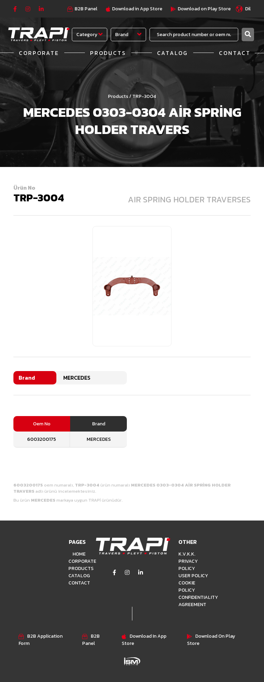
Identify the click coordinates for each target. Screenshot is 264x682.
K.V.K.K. (186, 554)
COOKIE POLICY (186, 586)
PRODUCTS (108, 53)
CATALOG (172, 53)
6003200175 (41, 439)
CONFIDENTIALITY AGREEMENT (193, 601)
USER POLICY (193, 575)
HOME (79, 554)
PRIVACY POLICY (188, 565)
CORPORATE (39, 53)
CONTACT (235, 53)
